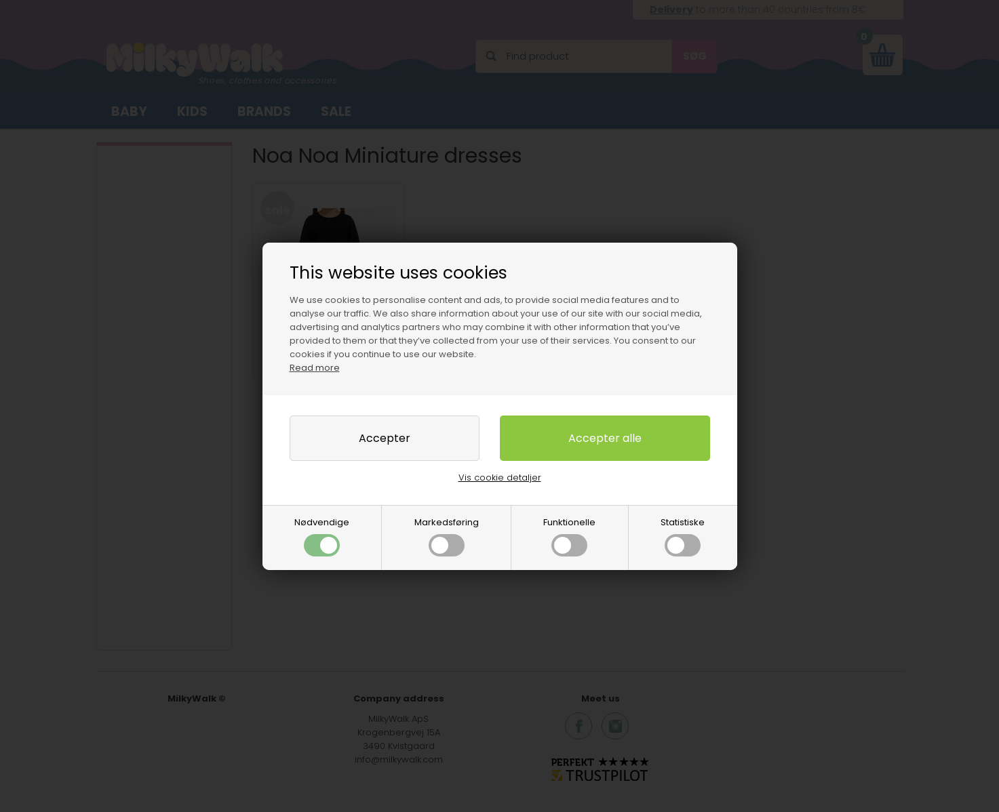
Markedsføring (446, 536)
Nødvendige (321, 536)
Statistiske (683, 536)
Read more (315, 367)
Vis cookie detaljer (499, 477)
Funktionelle (569, 536)
